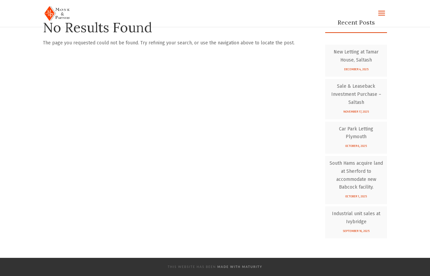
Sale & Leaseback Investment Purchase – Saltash (356, 94)
